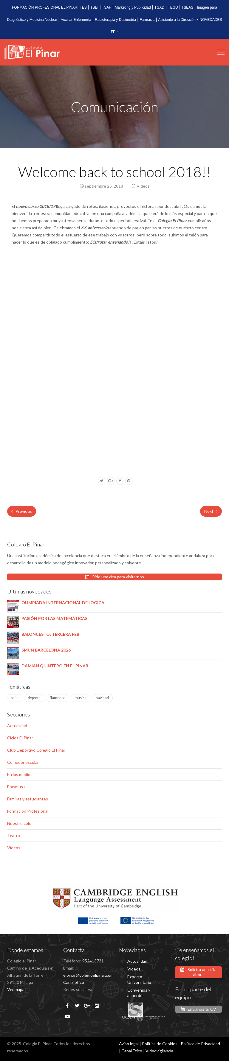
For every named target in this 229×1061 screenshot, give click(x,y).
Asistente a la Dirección (177, 20)
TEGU (173, 7)
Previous (21, 511)
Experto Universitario (139, 979)
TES (83, 7)
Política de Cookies (159, 1043)
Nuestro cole (19, 823)
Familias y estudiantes (27, 798)
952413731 (93, 960)
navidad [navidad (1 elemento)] (102, 698)
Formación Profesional (27, 811)
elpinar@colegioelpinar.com (88, 975)
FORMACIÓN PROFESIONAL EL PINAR (44, 7)
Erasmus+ (16, 786)
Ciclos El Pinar (20, 737)
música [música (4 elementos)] (80, 698)
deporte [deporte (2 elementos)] (34, 698)
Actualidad (17, 725)
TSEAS (187, 7)
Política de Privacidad (200, 1043)
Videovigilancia (159, 1050)
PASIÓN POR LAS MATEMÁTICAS (54, 618)
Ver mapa (15, 989)
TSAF (106, 7)
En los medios (20, 774)
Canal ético (73, 982)
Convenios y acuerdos (138, 992)
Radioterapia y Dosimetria (115, 20)
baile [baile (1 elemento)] (14, 698)
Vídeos (143, 185)
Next (211, 511)
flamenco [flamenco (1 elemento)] (57, 698)
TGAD (159, 7)
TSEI (94, 7)
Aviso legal (129, 1043)
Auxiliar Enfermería (76, 20)
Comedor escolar (23, 762)
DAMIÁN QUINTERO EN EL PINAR (54, 665)
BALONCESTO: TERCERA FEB (50, 634)
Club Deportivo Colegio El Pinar (36, 749)
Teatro (13, 835)
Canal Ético (131, 1050)
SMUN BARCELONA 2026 (46, 649)
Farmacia (147, 20)
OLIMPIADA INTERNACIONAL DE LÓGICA (62, 602)
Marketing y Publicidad (133, 7)
